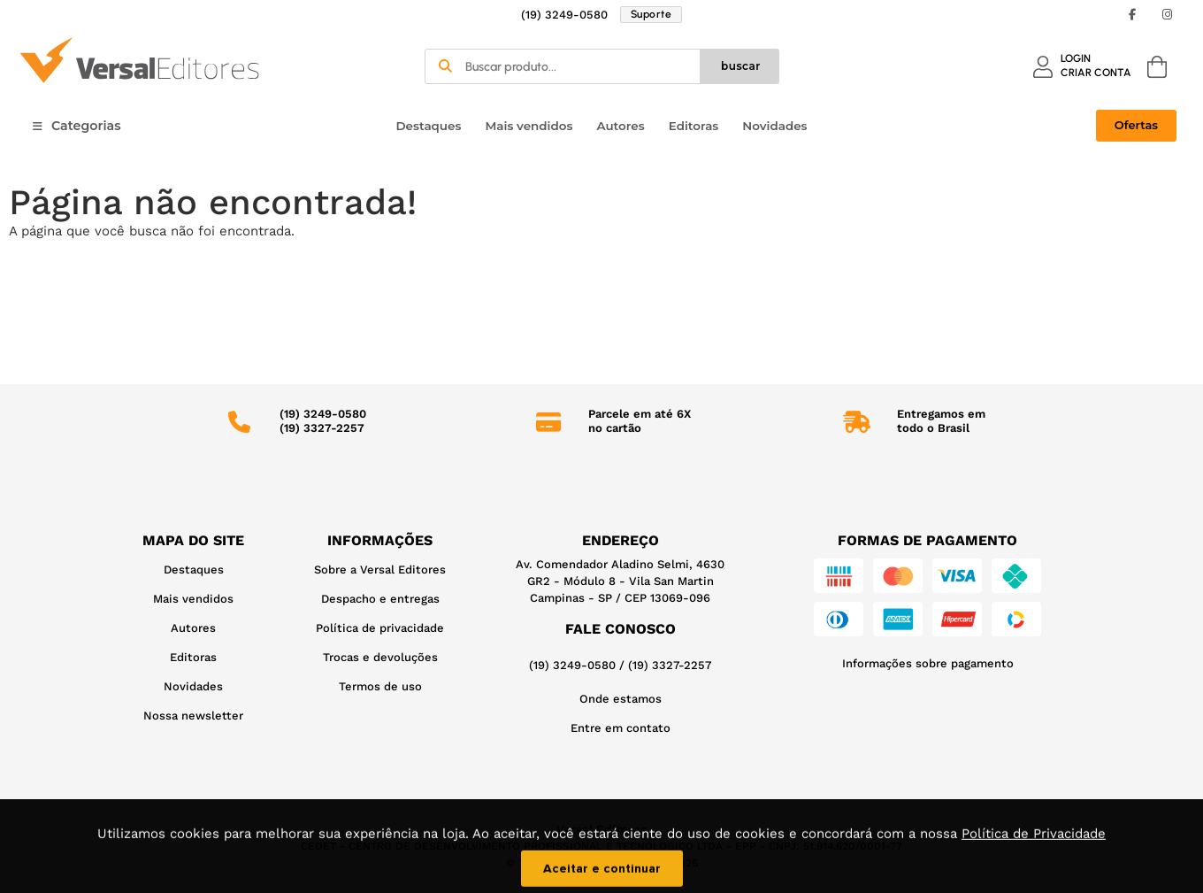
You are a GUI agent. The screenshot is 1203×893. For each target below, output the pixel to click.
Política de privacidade (380, 628)
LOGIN (1076, 58)
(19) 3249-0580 (564, 14)
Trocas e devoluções (380, 657)
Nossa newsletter (193, 715)
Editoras (694, 126)
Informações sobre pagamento (928, 663)
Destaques (428, 126)
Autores (620, 126)
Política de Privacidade (1034, 848)
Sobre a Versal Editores (380, 569)
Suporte (651, 14)
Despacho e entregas (380, 598)
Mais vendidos (528, 126)
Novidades (774, 126)
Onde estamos (620, 698)
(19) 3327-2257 (669, 665)
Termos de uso (380, 686)
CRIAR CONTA (1096, 72)
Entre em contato (620, 728)
